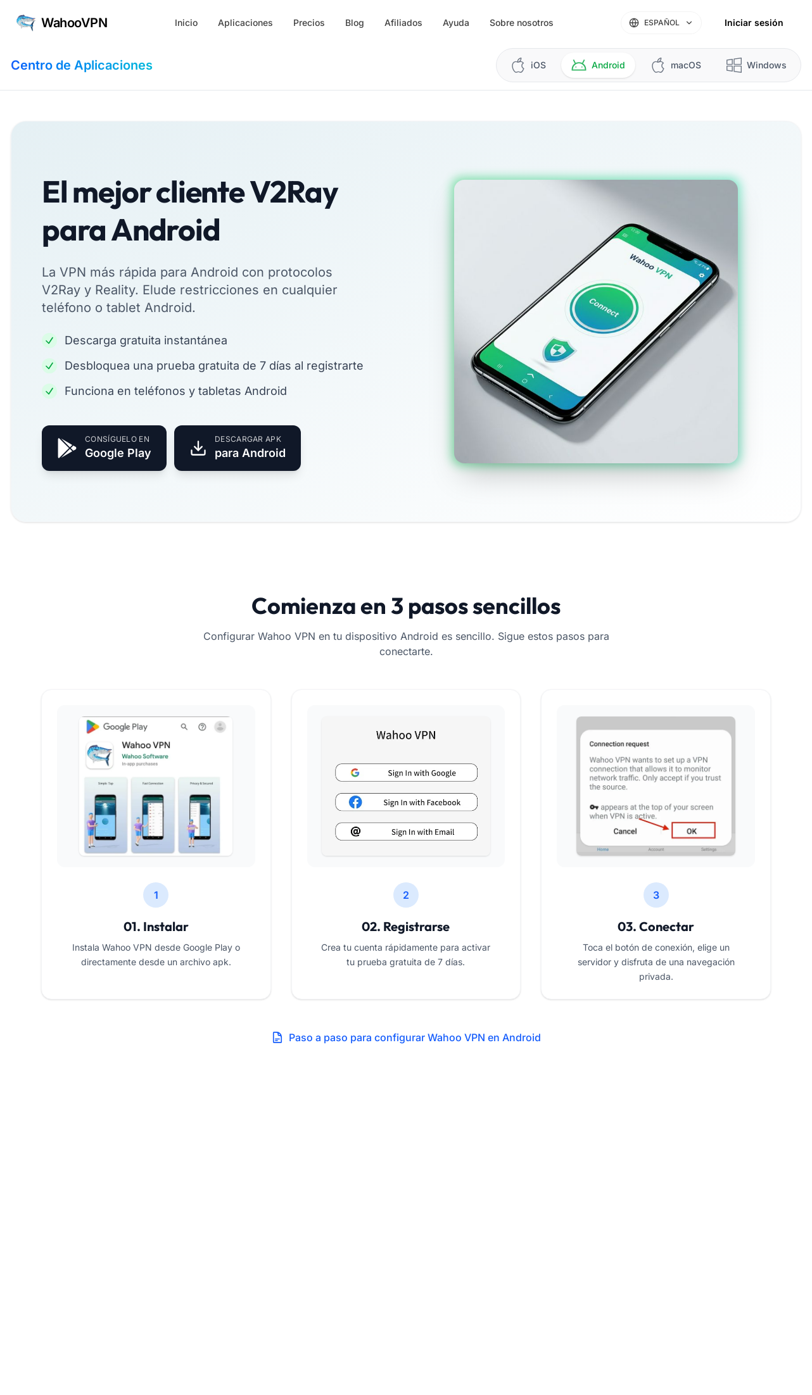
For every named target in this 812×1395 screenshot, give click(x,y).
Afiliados (403, 22)
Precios (309, 22)
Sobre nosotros (522, 22)
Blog (354, 22)
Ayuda (456, 22)
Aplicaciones (245, 22)
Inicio (186, 22)
